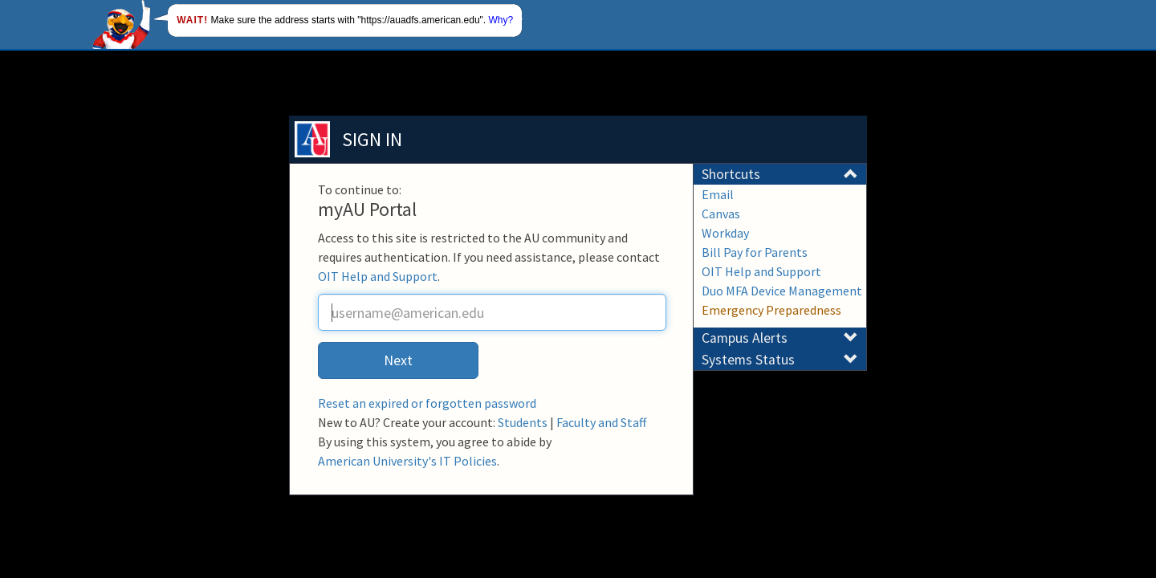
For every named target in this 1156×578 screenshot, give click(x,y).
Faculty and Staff (601, 422)
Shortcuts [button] (780, 174)
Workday (725, 233)
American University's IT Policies (407, 461)
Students (522, 422)
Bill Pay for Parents (755, 252)
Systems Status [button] (780, 359)
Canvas (721, 214)
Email (718, 194)
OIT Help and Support (378, 276)
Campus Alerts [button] (780, 338)
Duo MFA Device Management (782, 291)
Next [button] (398, 360)
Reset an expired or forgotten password (427, 403)
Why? (501, 20)
